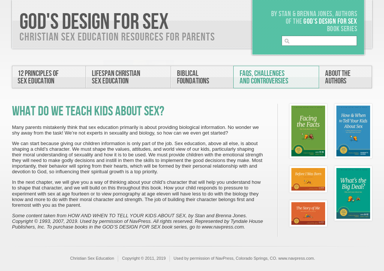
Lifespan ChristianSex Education (116, 77)
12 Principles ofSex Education (38, 77)
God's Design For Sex (94, 22)
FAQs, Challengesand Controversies (264, 77)
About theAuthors (338, 77)
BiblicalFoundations (193, 77)
